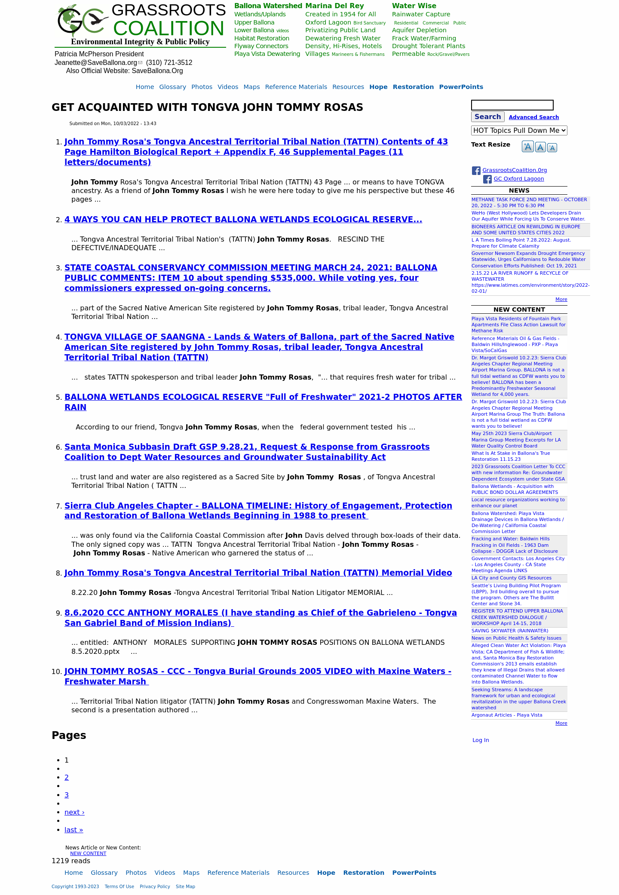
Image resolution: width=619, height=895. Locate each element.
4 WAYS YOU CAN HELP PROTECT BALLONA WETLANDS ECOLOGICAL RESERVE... (243, 219)
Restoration (413, 86)
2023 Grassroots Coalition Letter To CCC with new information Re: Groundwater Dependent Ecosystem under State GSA (518, 472)
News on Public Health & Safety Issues (516, 638)
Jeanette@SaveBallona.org (98, 62)
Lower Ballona (254, 30)
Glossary (173, 86)
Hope (378, 86)
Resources (348, 86)
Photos (201, 86)
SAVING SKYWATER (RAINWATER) (510, 631)
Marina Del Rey (334, 6)
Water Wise (414, 6)
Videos (228, 86)
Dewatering (283, 53)
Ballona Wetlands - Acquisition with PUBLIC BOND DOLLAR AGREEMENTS (515, 489)
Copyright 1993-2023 (75, 886)
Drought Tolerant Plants (429, 45)
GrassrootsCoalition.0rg (514, 170)
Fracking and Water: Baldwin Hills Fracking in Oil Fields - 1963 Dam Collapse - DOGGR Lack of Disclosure (515, 545)
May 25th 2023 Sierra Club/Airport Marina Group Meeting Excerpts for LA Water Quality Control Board (516, 439)
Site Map (185, 886)
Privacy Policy (155, 886)
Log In (480, 740)
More (561, 299)
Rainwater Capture (421, 14)
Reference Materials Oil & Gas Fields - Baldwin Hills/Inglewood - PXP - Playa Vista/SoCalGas (515, 344)
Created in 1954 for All (340, 14)
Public (459, 23)
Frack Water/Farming (424, 38)
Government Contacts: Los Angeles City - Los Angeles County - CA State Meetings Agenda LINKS (518, 564)
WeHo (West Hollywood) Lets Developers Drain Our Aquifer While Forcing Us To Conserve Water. (528, 216)
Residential (406, 23)
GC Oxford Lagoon (519, 178)
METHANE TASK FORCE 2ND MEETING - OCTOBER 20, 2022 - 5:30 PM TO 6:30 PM (529, 202)
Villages (317, 53)
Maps (252, 86)
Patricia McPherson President (99, 54)
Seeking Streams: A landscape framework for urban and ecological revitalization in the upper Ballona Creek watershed (519, 699)
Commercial (436, 23)
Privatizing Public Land (340, 30)
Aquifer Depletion (419, 30)
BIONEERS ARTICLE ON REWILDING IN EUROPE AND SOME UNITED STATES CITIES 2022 (526, 230)
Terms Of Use (119, 886)
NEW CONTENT (88, 853)
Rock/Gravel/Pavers (448, 54)
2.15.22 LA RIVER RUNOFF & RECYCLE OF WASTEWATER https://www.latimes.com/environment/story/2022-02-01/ (531, 282)
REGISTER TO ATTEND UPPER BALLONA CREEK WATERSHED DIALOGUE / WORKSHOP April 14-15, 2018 (517, 617)
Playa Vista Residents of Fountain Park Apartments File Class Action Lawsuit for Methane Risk (519, 325)
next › (74, 812)
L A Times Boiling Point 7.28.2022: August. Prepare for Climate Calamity (521, 243)
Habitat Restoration (261, 38)
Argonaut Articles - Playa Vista (507, 715)
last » (73, 830)
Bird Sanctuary (369, 23)
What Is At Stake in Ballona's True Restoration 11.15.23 (511, 456)
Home (145, 86)
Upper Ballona (254, 22)
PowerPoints (461, 86)
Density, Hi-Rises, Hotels (343, 45)
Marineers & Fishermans (358, 54)
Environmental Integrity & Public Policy (140, 41)
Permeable (408, 53)
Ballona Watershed (268, 6)
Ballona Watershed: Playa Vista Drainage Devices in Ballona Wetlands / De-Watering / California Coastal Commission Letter (518, 523)
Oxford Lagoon (328, 22)
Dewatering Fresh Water (342, 38)
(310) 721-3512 (169, 62)
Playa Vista (249, 53)
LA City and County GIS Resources (512, 578)
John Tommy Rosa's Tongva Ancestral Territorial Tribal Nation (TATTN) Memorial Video (258, 572)
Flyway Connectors (261, 45)
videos (282, 30)
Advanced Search (534, 117)
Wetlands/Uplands (259, 14)
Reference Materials (296, 86)
